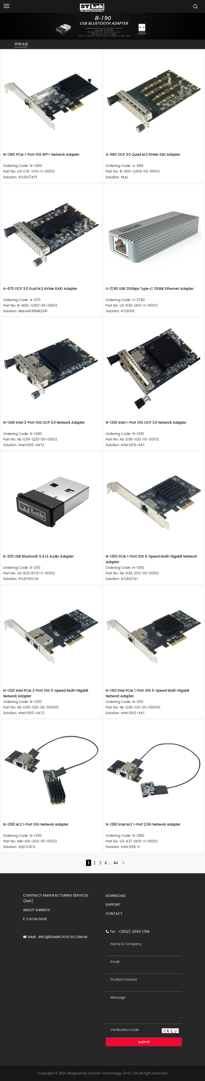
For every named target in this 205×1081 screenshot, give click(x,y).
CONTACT (114, 914)
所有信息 (21, 44)
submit (144, 1042)
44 (115, 862)
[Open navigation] (6, 6)
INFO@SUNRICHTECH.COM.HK (63, 937)
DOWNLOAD (116, 896)
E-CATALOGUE (35, 919)
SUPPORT (113, 905)
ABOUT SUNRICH (36, 910)
